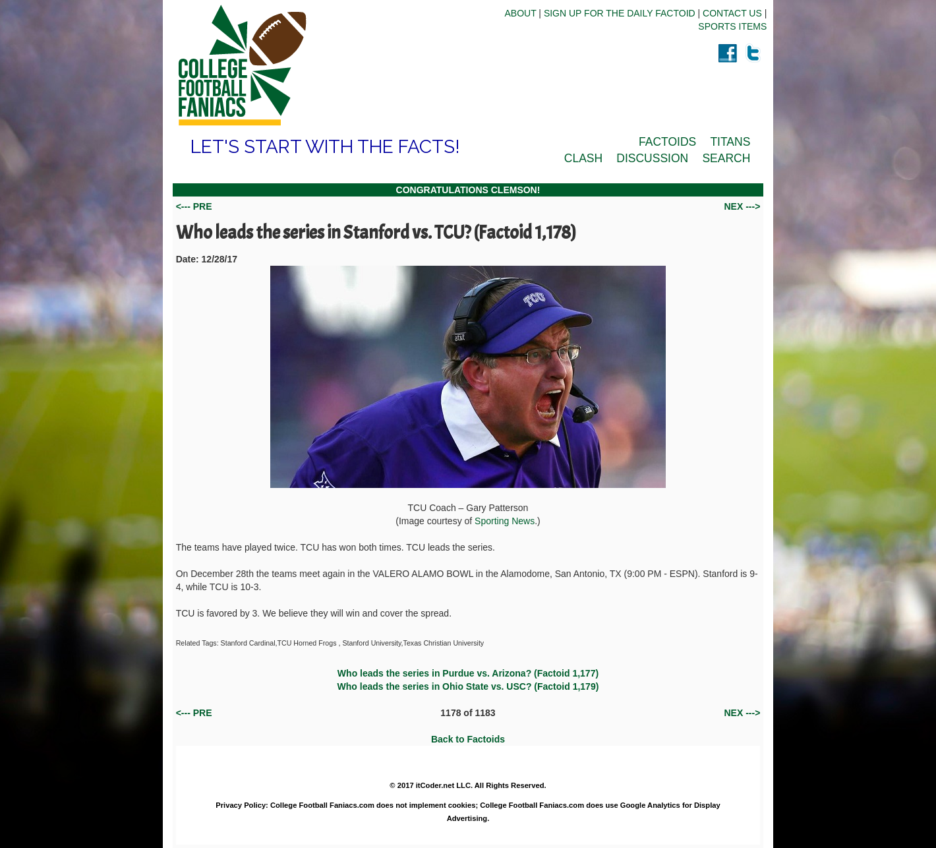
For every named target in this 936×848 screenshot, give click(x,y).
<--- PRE (194, 206)
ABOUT (520, 13)
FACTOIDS (667, 141)
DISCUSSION (652, 158)
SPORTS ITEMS (732, 26)
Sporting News (505, 521)
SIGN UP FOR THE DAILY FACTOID (619, 13)
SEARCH (726, 158)
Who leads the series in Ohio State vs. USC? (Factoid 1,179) (468, 686)
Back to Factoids (468, 739)
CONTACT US (732, 13)
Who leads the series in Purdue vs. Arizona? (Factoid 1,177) (468, 673)
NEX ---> (742, 206)
